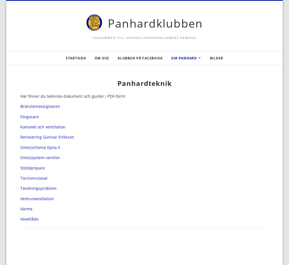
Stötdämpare (32, 168)
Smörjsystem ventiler (40, 157)
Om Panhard (184, 58)
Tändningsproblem (38, 188)
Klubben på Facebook (140, 58)
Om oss (102, 58)
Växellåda (29, 219)
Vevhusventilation (37, 198)
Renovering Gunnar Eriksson (47, 137)
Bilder (217, 58)
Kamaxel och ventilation (42, 127)
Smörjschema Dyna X (40, 147)
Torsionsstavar (34, 178)
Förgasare (29, 116)
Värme (26, 208)
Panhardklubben (155, 23)
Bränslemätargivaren (40, 106)
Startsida (76, 58)
